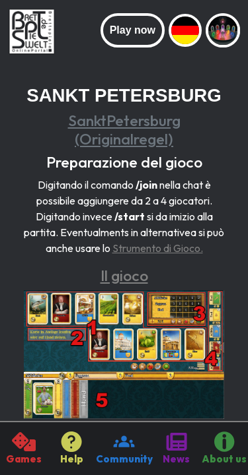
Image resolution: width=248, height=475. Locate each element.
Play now (132, 30)
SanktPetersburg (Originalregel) (124, 129)
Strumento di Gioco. (157, 248)
